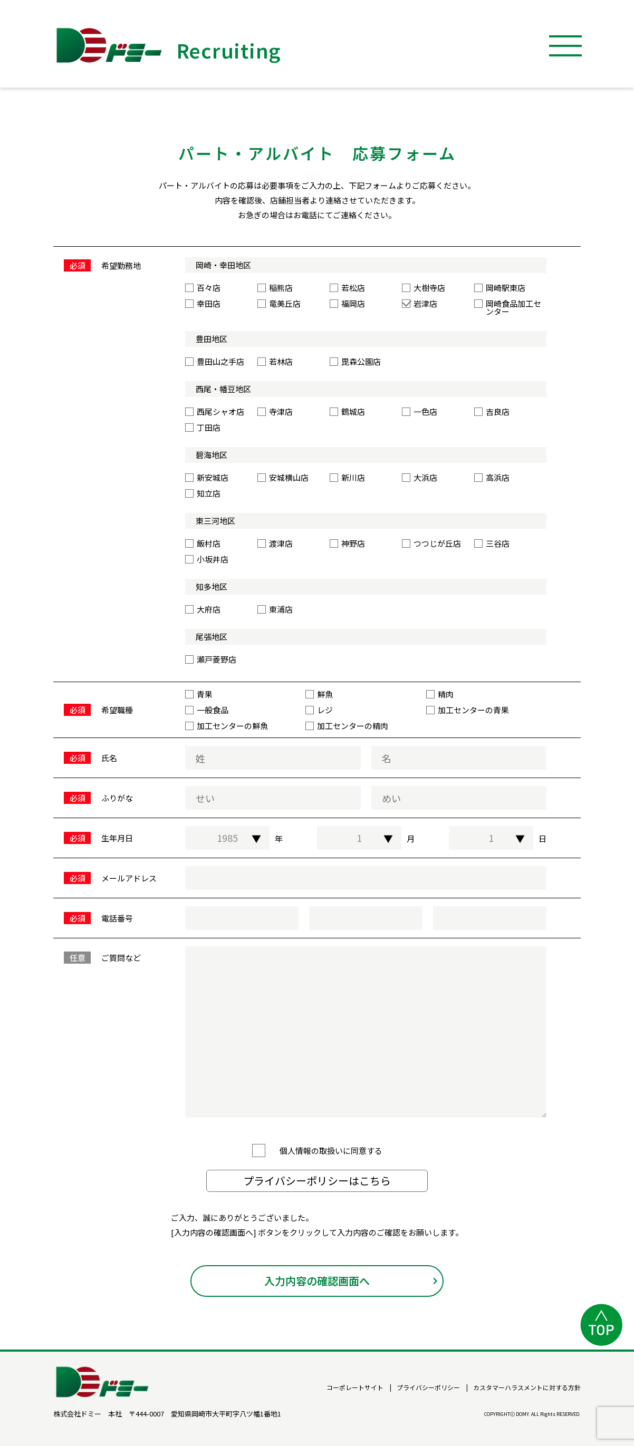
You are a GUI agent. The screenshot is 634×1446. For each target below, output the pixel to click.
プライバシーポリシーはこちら (317, 1185)
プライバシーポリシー (428, 1387)
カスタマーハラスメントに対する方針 (527, 1387)
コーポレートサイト (354, 1387)
